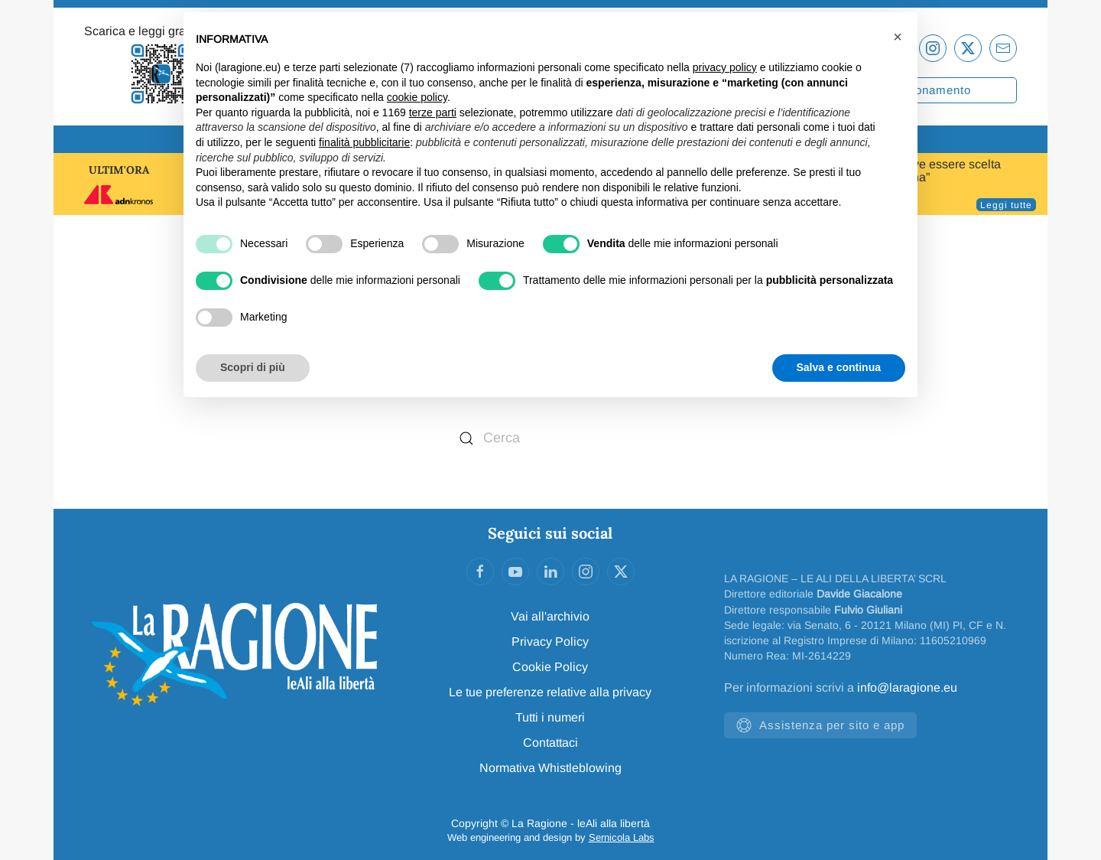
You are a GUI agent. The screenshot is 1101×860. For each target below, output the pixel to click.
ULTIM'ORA (119, 170)
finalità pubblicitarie (364, 142)
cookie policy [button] (417, 97)
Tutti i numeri (550, 717)
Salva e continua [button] (839, 367)
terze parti (432, 112)
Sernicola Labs (621, 837)
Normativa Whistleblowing (550, 767)
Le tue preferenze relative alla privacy (550, 692)
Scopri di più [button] (252, 367)
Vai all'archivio (550, 616)
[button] (897, 36)
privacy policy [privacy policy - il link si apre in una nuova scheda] (725, 67)
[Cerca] (550, 438)
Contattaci (550, 742)
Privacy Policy (550, 641)
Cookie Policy (550, 666)
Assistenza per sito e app (820, 725)
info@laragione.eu (907, 687)
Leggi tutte (1006, 205)
